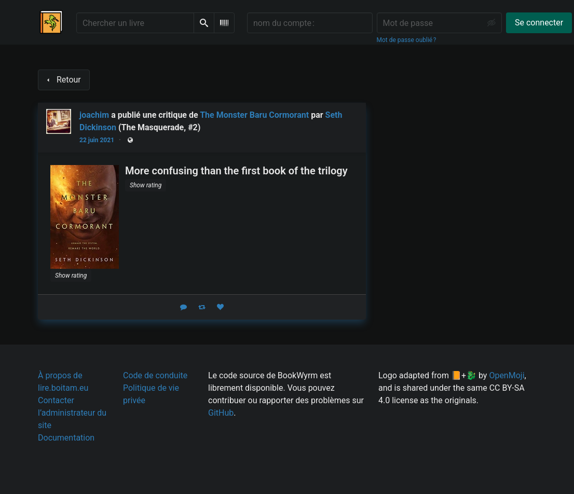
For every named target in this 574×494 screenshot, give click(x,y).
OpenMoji (506, 375)
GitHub (221, 413)
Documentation (66, 438)
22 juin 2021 (96, 140)
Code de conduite (155, 375)
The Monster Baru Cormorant (254, 115)
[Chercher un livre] (135, 22)
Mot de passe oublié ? (406, 40)
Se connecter (539, 23)
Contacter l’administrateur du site (72, 412)
